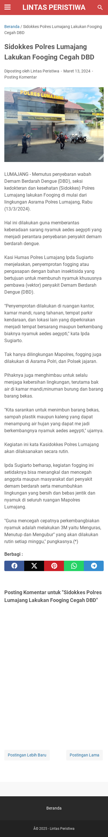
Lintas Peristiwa (54, 7)
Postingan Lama (84, 755)
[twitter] (34, 566)
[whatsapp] (74, 566)
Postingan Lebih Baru (27, 755)
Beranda (54, 808)
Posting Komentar (20, 77)
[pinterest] (54, 566)
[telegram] (94, 566)
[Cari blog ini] (100, 7)
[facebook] (14, 566)
